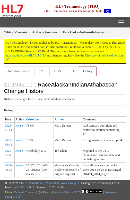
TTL (72, 71)
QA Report (44, 192)
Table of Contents (25, 192)
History (87, 71)
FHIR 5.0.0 (24, 187)
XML (41, 71)
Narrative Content (19, 71)
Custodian (33, 119)
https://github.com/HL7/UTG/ (23, 55)
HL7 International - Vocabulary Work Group (48, 183)
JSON (57, 71)
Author (59, 119)
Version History (65, 192)
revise (19, 125)
